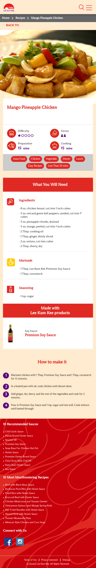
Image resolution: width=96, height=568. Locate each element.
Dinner (66, 159)
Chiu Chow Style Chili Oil (18, 461)
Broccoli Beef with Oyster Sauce (22, 497)
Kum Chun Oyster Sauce (17, 465)
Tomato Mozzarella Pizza (18, 518)
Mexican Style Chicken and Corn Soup (25, 522)
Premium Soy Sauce (15, 444)
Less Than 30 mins (58, 166)
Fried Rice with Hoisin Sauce (20, 493)
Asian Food (19, 159)
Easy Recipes (35, 166)
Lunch (79, 159)
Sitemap (66, 560)
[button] (81, 7)
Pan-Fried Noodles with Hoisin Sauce (24, 510)
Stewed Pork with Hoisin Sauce (21, 514)
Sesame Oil (11, 440)
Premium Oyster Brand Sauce (20, 457)
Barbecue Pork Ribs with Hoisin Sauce (25, 489)
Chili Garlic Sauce (14, 432)
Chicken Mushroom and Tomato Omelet (26, 501)
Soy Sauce (10, 469)
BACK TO (13, 25)
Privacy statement (49, 560)
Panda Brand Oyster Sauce (19, 436)
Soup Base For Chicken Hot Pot (21, 448)
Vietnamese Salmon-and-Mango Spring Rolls (28, 506)
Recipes (20, 18)
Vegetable (51, 159)
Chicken (35, 159)
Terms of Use (30, 560)
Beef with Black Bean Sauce (19, 485)
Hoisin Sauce (12, 452)
